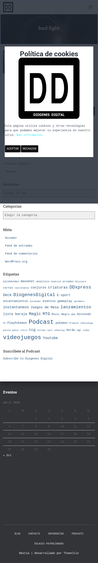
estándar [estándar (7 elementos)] (35, 301)
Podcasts (78, 533)
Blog (18, 533)
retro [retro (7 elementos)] (23, 330)
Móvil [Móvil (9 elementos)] (56, 314)
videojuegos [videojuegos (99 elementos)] (22, 337)
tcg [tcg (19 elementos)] (32, 330)
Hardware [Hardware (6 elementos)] (79, 301)
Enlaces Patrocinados (49, 543)
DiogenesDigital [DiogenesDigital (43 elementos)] (34, 294)
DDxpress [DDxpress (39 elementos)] (80, 287)
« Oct (7, 455)
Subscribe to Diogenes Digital (28, 358)
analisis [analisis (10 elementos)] (42, 281)
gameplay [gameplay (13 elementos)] (64, 301)
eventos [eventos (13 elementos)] (49, 301)
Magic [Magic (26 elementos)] (35, 314)
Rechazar (29, 148)
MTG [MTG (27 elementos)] (46, 314)
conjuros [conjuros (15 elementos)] (38, 288)
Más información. (30, 135)
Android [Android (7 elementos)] (56, 281)
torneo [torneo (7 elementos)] (41, 330)
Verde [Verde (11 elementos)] (70, 330)
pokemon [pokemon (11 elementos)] (62, 323)
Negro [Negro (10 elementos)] (65, 314)
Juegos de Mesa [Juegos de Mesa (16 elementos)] (44, 307)
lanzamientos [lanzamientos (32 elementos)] (75, 307)
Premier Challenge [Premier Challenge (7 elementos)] (81, 323)
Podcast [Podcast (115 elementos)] (41, 322)
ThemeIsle (71, 553)
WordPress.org (16, 261)
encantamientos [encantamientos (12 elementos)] (15, 301)
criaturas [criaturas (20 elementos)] (58, 287)
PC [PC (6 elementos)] (4, 323)
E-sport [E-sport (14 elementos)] (63, 295)
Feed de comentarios (21, 253)
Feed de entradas (18, 245)
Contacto (34, 533)
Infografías (56, 533)
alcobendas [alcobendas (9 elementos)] (11, 281)
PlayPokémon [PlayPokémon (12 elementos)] (17, 323)
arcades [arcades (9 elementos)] (68, 281)
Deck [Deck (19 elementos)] (7, 295)
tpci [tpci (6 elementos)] (49, 330)
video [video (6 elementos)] (86, 330)
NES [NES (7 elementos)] (73, 314)
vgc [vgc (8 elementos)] (79, 330)
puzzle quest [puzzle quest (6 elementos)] (11, 330)
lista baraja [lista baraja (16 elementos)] (15, 314)
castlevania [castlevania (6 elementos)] (22, 288)
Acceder (11, 238)
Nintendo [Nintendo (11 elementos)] (84, 314)
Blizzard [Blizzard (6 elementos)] (80, 281)
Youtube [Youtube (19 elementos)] (50, 338)
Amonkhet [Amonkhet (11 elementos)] (27, 281)
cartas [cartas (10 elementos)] (8, 287)
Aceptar (13, 148)
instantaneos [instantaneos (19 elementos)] (16, 307)
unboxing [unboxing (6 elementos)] (59, 330)
